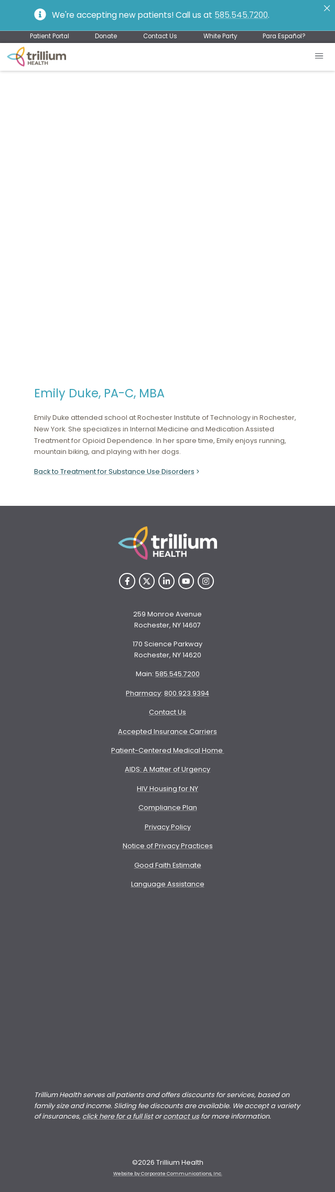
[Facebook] (127, 581)
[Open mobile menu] (319, 57)
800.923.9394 (186, 693)
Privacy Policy (168, 826)
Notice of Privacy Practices (168, 845)
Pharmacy (143, 693)
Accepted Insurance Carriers (167, 731)
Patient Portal (49, 36)
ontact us (183, 1116)
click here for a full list (117, 1116)
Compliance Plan (167, 807)
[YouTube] (186, 581)
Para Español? (284, 36)
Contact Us (160, 36)
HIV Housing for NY (167, 788)
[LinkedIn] (166, 581)
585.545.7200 (241, 14)
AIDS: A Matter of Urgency (167, 769)
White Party (220, 36)
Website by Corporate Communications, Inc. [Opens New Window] (167, 1174)
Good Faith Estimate (167, 865)
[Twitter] (147, 581)
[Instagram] (206, 581)
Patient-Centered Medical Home (167, 750)
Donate (106, 36)
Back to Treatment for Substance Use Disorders (117, 471)
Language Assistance (167, 884)
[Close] (327, 8)
